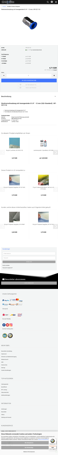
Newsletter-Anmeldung (6, 351)
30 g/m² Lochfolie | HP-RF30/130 (14, 150)
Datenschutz (4, 365)
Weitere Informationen (29, 451)
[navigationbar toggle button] (56, 2)
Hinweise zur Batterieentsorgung (8, 356)
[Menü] (55, 439)
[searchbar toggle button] (48, 2)
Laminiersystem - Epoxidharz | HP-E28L (43, 150)
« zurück (4, 6)
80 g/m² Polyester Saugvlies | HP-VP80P (14, 224)
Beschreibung (6, 96)
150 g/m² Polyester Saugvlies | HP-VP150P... (14, 187)
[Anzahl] (29, 75)
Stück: (2, 72)
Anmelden (29, 261)
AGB (2, 362)
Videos (2, 414)
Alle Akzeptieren (29, 442)
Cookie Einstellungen (6, 370)
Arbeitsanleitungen (5, 395)
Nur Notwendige (29, 447)
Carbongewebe (4, 384)
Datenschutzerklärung (43, 439)
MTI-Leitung (4, 389)
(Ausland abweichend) (37, 49)
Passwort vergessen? (8, 267)
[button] (3, 75)
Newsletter (3, 411)
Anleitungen (4, 409)
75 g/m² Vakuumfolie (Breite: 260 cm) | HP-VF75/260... (43, 188)
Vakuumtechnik (5, 392)
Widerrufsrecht (4, 359)
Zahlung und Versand (6, 417)
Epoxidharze (4, 387)
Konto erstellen (6, 265)
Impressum (4, 354)
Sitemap (3, 367)
